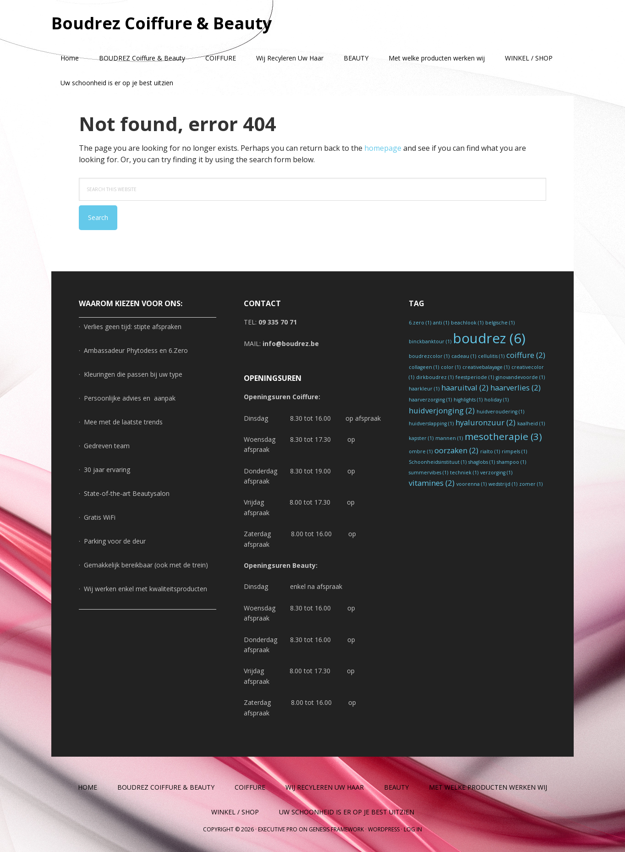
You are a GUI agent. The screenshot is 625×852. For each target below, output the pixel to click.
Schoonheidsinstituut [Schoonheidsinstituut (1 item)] (437, 462)
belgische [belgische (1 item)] (500, 322)
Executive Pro (277, 829)
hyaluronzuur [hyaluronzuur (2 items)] (485, 422)
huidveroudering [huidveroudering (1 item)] (500, 411)
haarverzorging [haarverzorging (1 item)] (430, 399)
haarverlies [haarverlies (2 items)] (515, 387)
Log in (413, 829)
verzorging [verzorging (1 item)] (496, 472)
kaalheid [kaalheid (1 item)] (531, 423)
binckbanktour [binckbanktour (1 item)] (430, 341)
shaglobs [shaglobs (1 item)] (481, 462)
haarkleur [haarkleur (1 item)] (424, 388)
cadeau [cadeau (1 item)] (463, 356)
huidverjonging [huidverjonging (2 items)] (442, 410)
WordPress (384, 829)
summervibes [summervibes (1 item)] (428, 472)
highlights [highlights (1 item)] (468, 399)
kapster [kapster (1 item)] (421, 438)
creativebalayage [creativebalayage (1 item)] (486, 367)
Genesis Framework (336, 829)
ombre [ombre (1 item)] (421, 451)
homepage (382, 148)
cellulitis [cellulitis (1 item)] (491, 356)
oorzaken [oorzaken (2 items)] (456, 450)
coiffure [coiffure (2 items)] (525, 355)
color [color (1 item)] (451, 367)
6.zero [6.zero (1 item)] (420, 322)
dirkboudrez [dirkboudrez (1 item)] (435, 377)
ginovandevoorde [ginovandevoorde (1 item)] (520, 377)
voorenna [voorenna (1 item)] (471, 484)
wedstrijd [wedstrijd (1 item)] (502, 484)
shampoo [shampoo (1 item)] (511, 462)
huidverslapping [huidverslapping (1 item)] (431, 423)
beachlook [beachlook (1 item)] (467, 322)
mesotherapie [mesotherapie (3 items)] (503, 436)
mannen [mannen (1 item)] (449, 438)
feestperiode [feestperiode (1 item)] (474, 377)
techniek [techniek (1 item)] (464, 472)
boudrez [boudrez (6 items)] (489, 338)
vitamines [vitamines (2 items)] (432, 483)
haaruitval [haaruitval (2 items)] (464, 387)
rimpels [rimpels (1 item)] (514, 451)
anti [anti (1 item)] (441, 322)
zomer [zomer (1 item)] (531, 484)
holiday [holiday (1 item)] (496, 399)
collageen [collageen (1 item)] (424, 367)
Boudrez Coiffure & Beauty (161, 22)
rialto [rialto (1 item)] (490, 451)
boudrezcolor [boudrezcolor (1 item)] (429, 356)
